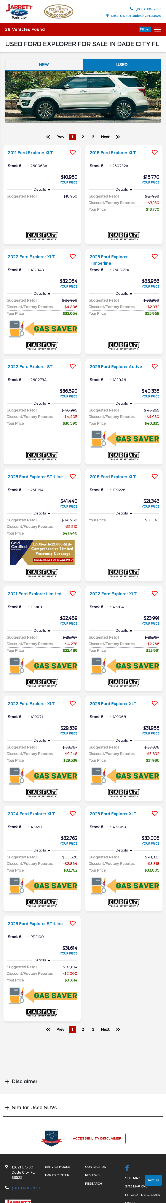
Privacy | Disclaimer (142, 1198)
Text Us (153, 1180)
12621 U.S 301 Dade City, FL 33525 (133, 16)
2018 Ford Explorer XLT (117, 155)
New (44, 67)
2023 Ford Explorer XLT (117, 706)
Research (93, 1187)
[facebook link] (127, 1171)
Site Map (132, 1181)
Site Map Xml (136, 1189)
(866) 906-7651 (145, 10)
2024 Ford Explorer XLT (35, 816)
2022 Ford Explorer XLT (35, 260)
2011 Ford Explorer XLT (34, 155)
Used (122, 67)
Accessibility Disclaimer (97, 1141)
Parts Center (57, 1178)
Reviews (92, 1178)
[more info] (42, 148)
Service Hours (57, 1170)
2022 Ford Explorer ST (34, 369)
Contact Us (95, 1170)
